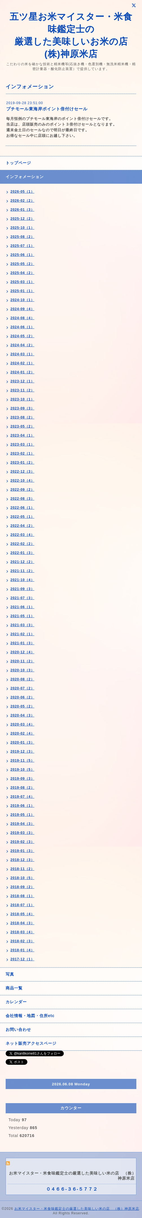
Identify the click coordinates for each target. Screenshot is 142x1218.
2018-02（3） (22, 941)
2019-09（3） (22, 779)
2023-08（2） (22, 417)
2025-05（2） (22, 264)
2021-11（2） (22, 571)
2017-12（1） (22, 959)
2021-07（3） (22, 598)
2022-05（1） (22, 517)
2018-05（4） (22, 914)
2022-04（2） (22, 526)
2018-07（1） (22, 905)
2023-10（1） (22, 399)
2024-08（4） (22, 318)
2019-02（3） (22, 842)
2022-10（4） (22, 481)
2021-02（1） (22, 634)
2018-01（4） (22, 950)
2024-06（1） (22, 327)
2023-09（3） (22, 408)
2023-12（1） (22, 381)
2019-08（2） (22, 788)
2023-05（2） (22, 426)
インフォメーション (25, 176)
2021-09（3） (22, 589)
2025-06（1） (22, 255)
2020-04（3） (22, 715)
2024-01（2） (22, 372)
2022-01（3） (22, 553)
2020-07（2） (22, 688)
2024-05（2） (22, 336)
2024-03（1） (22, 354)
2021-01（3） (22, 643)
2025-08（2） (22, 237)
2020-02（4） (22, 733)
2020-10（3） (22, 670)
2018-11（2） (22, 869)
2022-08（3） (22, 499)
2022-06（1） (22, 508)
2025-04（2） (22, 273)
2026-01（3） (22, 210)
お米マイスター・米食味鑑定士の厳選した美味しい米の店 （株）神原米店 (76, 1209)
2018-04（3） (22, 923)
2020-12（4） (22, 652)
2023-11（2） (22, 390)
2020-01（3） (22, 742)
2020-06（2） (22, 697)
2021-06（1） (22, 607)
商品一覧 (14, 988)
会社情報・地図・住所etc (30, 1015)
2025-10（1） (22, 228)
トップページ (18, 163)
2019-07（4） (22, 797)
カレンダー (16, 1002)
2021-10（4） (22, 580)
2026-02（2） (22, 201)
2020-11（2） (22, 661)
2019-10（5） (22, 770)
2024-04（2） (22, 345)
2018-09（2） (22, 887)
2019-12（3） (22, 751)
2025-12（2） (22, 219)
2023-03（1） (22, 444)
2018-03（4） (22, 932)
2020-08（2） (22, 679)
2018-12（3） (22, 860)
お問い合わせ (18, 1029)
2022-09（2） (22, 490)
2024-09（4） (22, 309)
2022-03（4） (22, 535)
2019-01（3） (22, 851)
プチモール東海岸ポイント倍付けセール (47, 108)
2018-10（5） (22, 878)
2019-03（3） (22, 833)
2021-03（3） (22, 625)
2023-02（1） (22, 453)
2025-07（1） (22, 246)
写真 (10, 974)
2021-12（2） (22, 562)
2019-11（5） (22, 761)
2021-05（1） (22, 616)
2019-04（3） (22, 824)
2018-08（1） (22, 896)
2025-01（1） (22, 291)
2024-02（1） (22, 363)
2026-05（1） (22, 192)
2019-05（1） (22, 815)
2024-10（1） (22, 300)
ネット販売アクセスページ (31, 1043)
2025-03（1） (22, 282)
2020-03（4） (22, 724)
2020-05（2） (22, 706)
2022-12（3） (22, 472)
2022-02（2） (22, 544)
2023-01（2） (22, 463)
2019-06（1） (22, 806)
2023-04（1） (22, 435)
